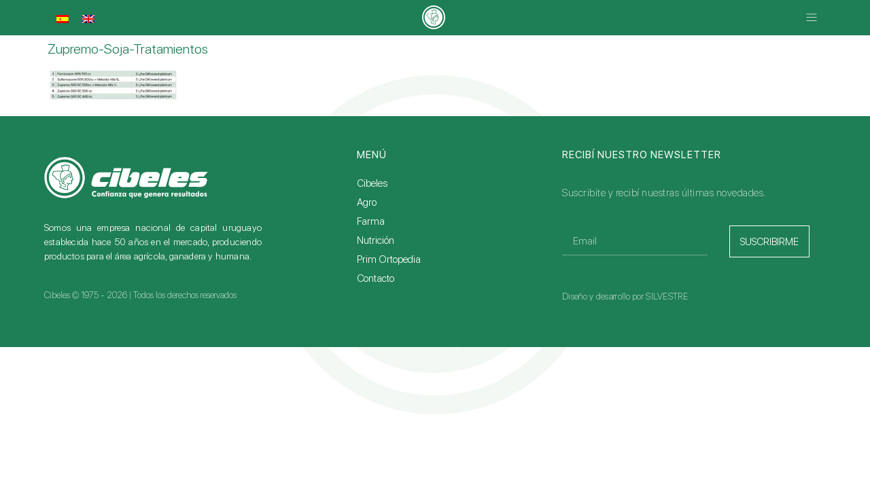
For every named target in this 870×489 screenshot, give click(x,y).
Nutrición (375, 240)
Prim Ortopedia (389, 259)
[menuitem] (62, 19)
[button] (811, 18)
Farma (371, 221)
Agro (367, 202)
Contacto (375, 278)
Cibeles (372, 183)
